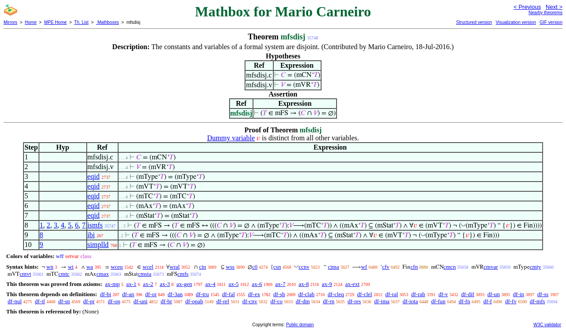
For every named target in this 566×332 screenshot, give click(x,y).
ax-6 (257, 284)
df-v (443, 294)
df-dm (303, 301)
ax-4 (210, 284)
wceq (116, 266)
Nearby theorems (545, 12)
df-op (114, 301)
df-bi (105, 294)
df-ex (254, 294)
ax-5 (234, 284)
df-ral (391, 294)
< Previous (527, 7)
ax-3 (165, 284)
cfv (386, 266)
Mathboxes (107, 22)
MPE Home (55, 22)
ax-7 (280, 284)
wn (50, 266)
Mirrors (10, 22)
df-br (166, 301)
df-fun (438, 301)
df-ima (382, 301)
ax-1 (131, 284)
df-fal (228, 294)
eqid (94, 176)
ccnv (304, 266)
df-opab (194, 301)
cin (202, 266)
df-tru (202, 294)
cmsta (144, 273)
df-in (518, 294)
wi (70, 266)
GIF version (550, 22)
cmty (535, 266)
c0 (254, 266)
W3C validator (547, 324)
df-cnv (249, 301)
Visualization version (516, 22)
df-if (40, 301)
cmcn (450, 266)
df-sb (279, 294)
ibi (91, 235)
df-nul (15, 301)
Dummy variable (231, 138)
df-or (151, 294)
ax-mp (112, 284)
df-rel (222, 301)
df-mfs (537, 301)
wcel (147, 266)
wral (174, 266)
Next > (554, 7)
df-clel (364, 294)
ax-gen (184, 284)
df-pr (89, 301)
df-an (128, 294)
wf (364, 266)
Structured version (474, 22)
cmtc (63, 273)
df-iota (410, 301)
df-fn (464, 301)
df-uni (141, 301)
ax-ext (352, 284)
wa (89, 266)
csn (277, 266)
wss (230, 266)
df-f (487, 301)
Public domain (300, 324)
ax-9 (327, 284)
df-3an (175, 294)
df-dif (467, 294)
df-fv (510, 301)
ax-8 (303, 284)
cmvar (491, 266)
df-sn (64, 301)
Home (31, 22)
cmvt (25, 273)
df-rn (328, 301)
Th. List (81, 22)
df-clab (306, 294)
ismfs (95, 225)
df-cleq (336, 294)
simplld (98, 244)
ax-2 (148, 284)
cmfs (182, 273)
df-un (493, 294)
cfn (414, 266)
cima (333, 266)
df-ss (542, 294)
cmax (102, 273)
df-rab (418, 294)
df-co (277, 301)
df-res (354, 301)
